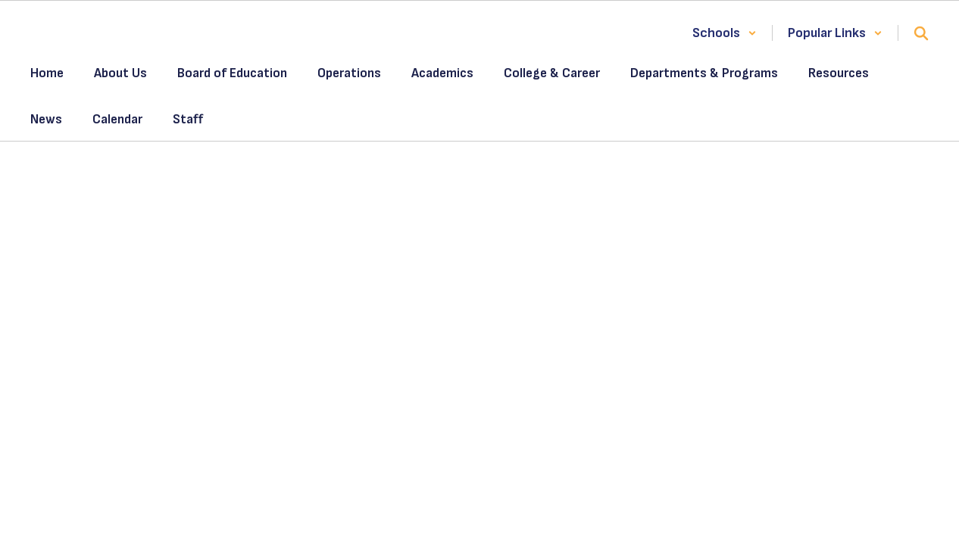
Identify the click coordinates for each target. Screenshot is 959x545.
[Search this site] (921, 33)
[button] (724, 33)
